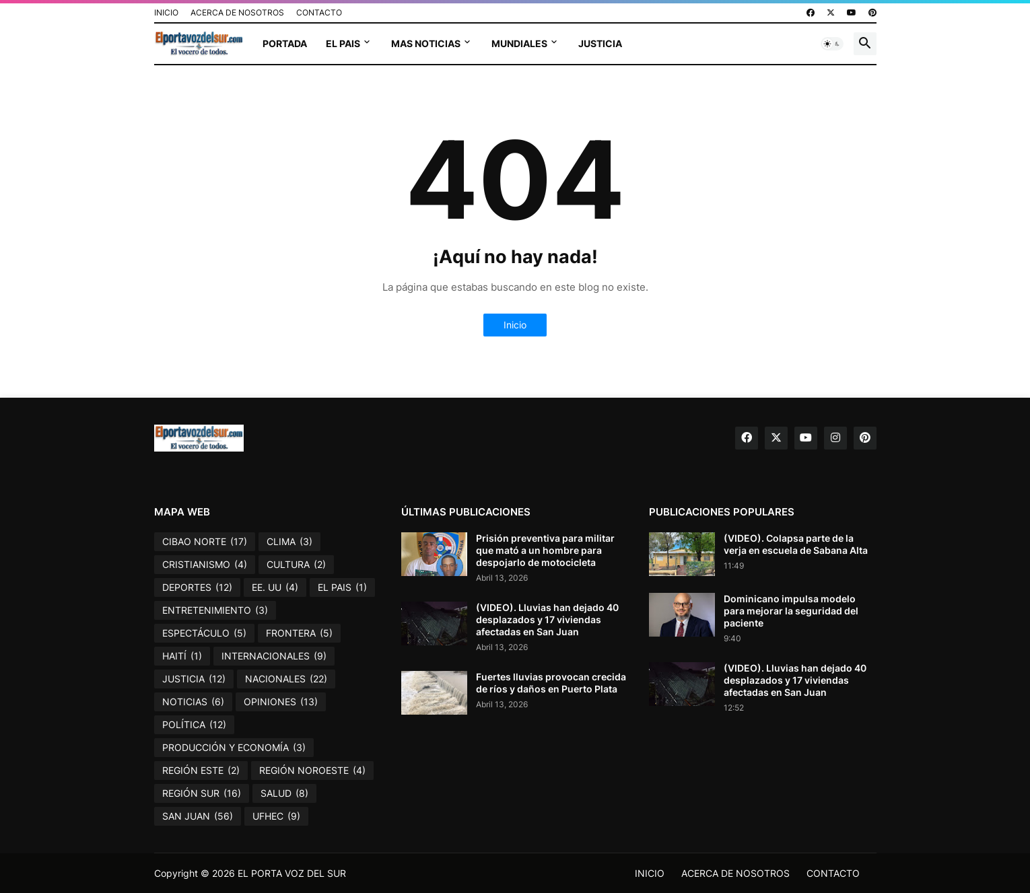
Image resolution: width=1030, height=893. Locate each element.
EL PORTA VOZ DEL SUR (292, 873)
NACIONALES (286, 679)
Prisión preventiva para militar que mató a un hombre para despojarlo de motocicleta (545, 550)
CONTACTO (319, 12)
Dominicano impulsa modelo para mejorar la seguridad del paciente (791, 611)
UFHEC (276, 816)
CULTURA (296, 564)
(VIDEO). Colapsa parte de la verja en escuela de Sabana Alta (796, 544)
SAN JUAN (197, 816)
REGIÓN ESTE (201, 770)
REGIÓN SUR (201, 793)
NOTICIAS (193, 702)
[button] (832, 43)
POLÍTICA (194, 724)
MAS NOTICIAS (425, 43)
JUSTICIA (600, 43)
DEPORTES (197, 587)
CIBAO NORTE (204, 541)
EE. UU (275, 587)
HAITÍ (182, 656)
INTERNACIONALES (274, 656)
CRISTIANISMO (204, 564)
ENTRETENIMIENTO (215, 610)
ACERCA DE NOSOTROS (237, 12)
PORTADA (285, 43)
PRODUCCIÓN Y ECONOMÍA (234, 747)
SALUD (284, 793)
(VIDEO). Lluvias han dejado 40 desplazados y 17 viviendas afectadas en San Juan (547, 619)
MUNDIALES (519, 43)
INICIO (166, 12)
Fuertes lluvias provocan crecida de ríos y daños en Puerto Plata (551, 682)
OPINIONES (281, 702)
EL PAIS (343, 43)
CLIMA (289, 541)
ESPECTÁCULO (204, 633)
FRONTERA (299, 633)
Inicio (515, 324)
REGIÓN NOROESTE (312, 770)
